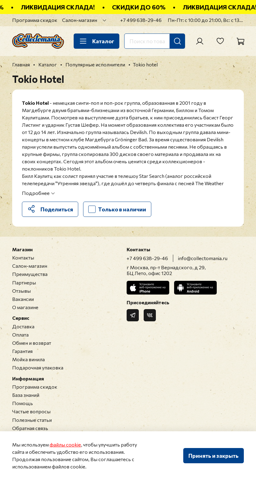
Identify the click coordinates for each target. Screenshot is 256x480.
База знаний (25, 395)
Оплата (20, 334)
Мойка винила (28, 359)
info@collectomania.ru (202, 258)
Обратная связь (30, 428)
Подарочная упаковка (37, 367)
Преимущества (29, 274)
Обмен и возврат (31, 343)
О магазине (25, 307)
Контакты (23, 257)
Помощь (22, 403)
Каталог (96, 41)
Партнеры (24, 282)
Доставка (23, 326)
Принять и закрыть (213, 455)
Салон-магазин (79, 20)
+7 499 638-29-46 (141, 20)
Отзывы (21, 291)
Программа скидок (34, 20)
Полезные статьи (32, 420)
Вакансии (23, 299)
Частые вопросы (31, 411)
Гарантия (22, 351)
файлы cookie (65, 444)
